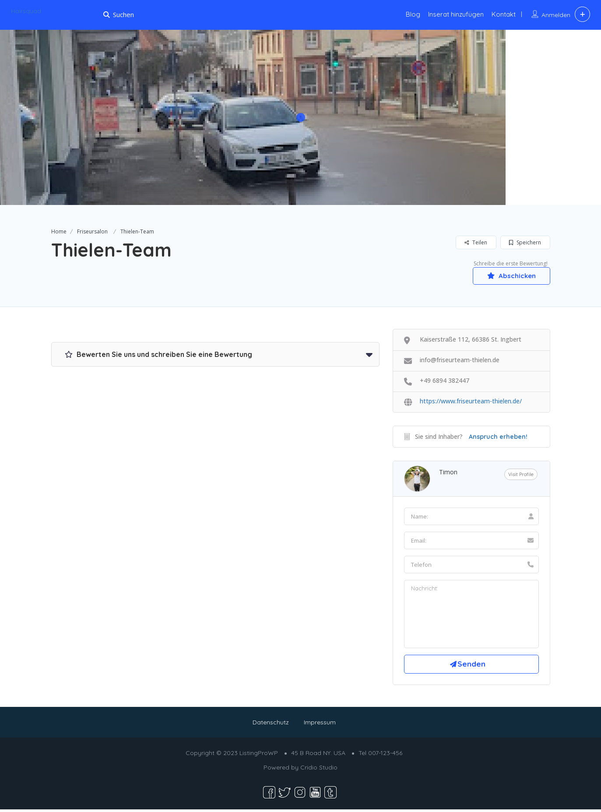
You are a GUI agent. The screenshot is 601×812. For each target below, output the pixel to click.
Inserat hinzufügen (456, 14)
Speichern (525, 242)
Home (59, 231)
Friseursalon (92, 231)
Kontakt (504, 14)
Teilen (475, 242)
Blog (413, 14)
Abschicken (509, 275)
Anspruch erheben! (498, 437)
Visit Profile (521, 475)
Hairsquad (26, 11)
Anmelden (555, 15)
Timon (448, 472)
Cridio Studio (318, 770)
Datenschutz (271, 725)
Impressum (320, 725)
